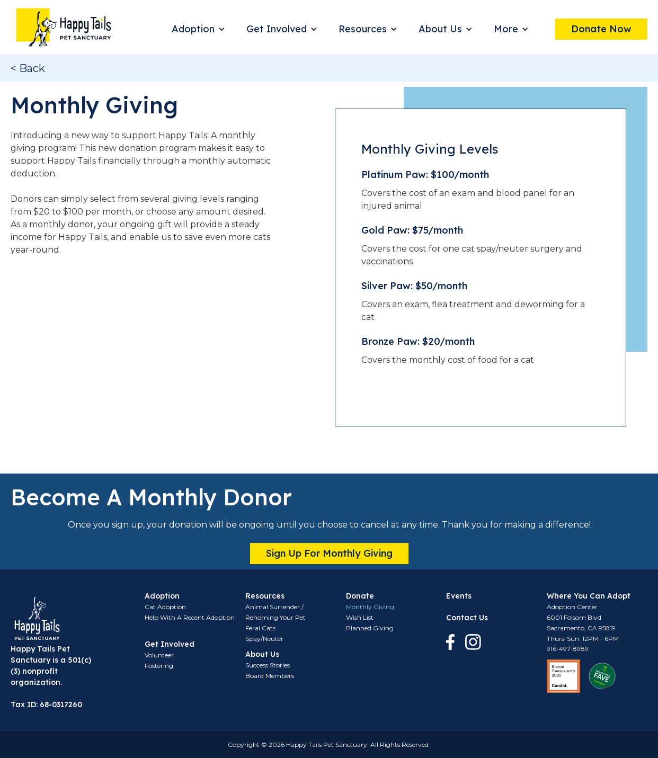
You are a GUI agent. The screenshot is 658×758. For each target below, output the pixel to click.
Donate (360, 596)
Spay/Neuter (264, 639)
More (506, 29)
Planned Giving (370, 628)
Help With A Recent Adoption (190, 617)
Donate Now (601, 29)
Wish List (360, 617)
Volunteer (159, 655)
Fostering (159, 666)
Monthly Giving (370, 607)
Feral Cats (260, 628)
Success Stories (267, 665)
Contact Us (467, 617)
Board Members (269, 676)
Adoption (193, 29)
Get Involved (276, 29)
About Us (440, 29)
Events (459, 596)
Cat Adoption (165, 607)
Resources (363, 29)
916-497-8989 (568, 649)
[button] (198, 29)
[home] (64, 27)
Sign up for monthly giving (329, 553)
